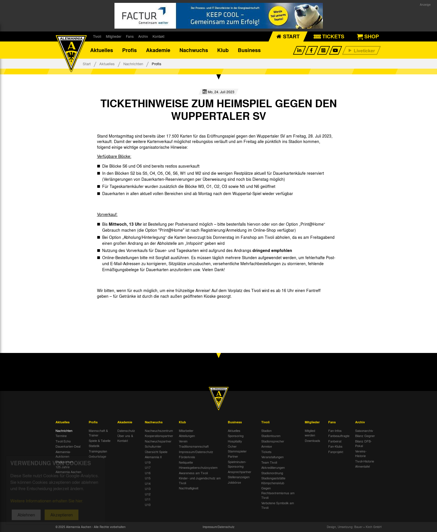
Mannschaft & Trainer (98, 433)
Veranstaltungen (272, 456)
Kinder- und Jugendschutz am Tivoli (200, 480)
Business (249, 50)
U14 (148, 483)
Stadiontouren (270, 435)
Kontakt (158, 36)
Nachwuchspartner (158, 441)
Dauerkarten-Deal (68, 446)
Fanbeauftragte (338, 435)
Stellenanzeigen (239, 477)
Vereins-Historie (361, 453)
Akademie (158, 50)
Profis (129, 50)
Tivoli (97, 36)
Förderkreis (187, 456)
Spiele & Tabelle (99, 440)
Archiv (143, 36)
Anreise (266, 446)
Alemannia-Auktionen (63, 454)
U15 (148, 478)
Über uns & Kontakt (125, 438)
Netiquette (186, 462)
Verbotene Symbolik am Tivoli (277, 505)
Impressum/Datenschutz (196, 451)
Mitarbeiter (186, 430)
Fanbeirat (334, 441)
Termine (61, 435)
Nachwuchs (193, 50)
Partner (233, 456)
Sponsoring (236, 435)
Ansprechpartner (239, 471)
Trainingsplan (98, 451)
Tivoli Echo (63, 441)
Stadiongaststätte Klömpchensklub (273, 480)
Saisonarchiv (364, 430)
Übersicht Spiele (156, 451)
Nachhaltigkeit (188, 488)
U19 (148, 462)
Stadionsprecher (272, 441)
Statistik (94, 445)
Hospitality (235, 441)
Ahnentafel (362, 466)
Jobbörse (234, 482)
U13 (148, 488)
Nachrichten (133, 63)
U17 (148, 467)
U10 (148, 504)
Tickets (266, 451)
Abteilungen (187, 435)
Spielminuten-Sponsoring (237, 464)
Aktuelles (101, 50)
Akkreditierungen (273, 467)
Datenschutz (126, 430)
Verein (183, 441)
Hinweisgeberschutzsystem (198, 467)
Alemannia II (153, 456)
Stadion (266, 430)
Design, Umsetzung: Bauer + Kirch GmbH (354, 527)
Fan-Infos (335, 430)
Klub (223, 50)
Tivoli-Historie (364, 461)
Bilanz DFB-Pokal (363, 443)
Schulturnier (153, 446)
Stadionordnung (272, 473)
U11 (148, 499)
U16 (148, 473)
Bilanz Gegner (365, 435)
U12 (148, 494)
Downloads (312, 440)
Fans (130, 36)
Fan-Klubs (335, 446)
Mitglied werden (310, 433)
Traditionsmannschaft (194, 446)
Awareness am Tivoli (193, 473)
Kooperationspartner (159, 435)
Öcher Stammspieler (237, 448)
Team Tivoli (269, 462)
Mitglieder (113, 36)
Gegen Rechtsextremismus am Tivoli (277, 493)
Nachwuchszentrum (159, 430)
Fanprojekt (335, 451)
